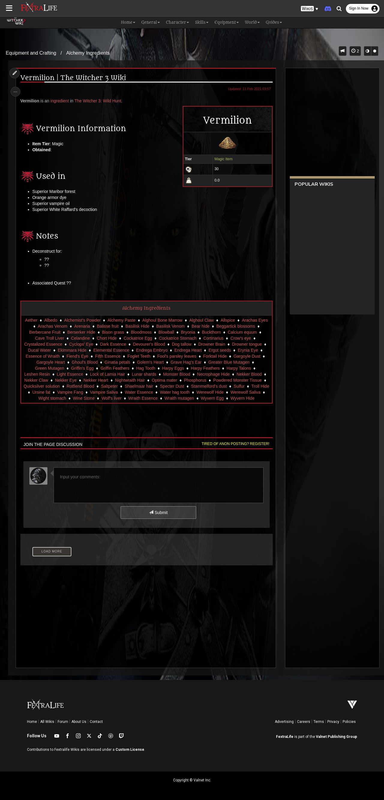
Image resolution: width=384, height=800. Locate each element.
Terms (319, 722)
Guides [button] (274, 22)
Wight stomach (83, 398)
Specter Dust (181, 386)
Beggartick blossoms (235, 326)
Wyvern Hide (146, 404)
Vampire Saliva (131, 392)
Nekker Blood (249, 374)
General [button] (150, 22)
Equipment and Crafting (31, 53)
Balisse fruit (107, 326)
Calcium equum (241, 332)
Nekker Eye (65, 380)
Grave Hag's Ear (185, 362)
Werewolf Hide (237, 392)
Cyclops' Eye (81, 344)
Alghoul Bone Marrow (162, 320)
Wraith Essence (173, 398)
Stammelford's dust (218, 386)
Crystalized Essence (43, 344)
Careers (303, 722)
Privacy (333, 722)
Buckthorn (211, 332)
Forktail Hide (215, 356)
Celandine (80, 338)
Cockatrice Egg (137, 338)
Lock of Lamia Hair (107, 374)
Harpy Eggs (173, 368)
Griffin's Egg (82, 368)
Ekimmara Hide (72, 350)
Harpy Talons (238, 368)
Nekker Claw (36, 380)
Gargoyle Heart (50, 362)
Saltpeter (118, 386)
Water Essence (166, 392)
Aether (31, 320)
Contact (96, 722)
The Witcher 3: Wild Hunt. (99, 100)
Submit (158, 518)
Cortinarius (213, 338)
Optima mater (164, 380)
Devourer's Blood (149, 344)
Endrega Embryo (151, 350)
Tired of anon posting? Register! (234, 450)
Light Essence (70, 374)
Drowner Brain (211, 344)
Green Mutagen (49, 368)
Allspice (227, 320)
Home (32, 722)
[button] (309, 9)
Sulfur (248, 386)
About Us (78, 722)
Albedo (50, 320)
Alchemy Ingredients (88, 53)
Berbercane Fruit (44, 332)
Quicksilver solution (50, 386)
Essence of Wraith (42, 356)
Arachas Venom (52, 326)
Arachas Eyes (255, 320)
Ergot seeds (219, 350)
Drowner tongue (247, 344)
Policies (349, 722)
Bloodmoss (141, 332)
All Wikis (47, 722)
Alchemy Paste (121, 320)
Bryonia (188, 332)
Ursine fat (68, 392)
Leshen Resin (37, 374)
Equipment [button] (226, 22)
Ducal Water (39, 350)
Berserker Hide (81, 332)
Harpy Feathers (205, 368)
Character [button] (177, 22)
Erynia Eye (248, 350)
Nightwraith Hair (130, 380)
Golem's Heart (150, 362)
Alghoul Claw (201, 320)
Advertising (284, 722)
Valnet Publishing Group (336, 737)
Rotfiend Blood (89, 386)
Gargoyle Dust (246, 356)
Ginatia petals (117, 362)
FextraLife (284, 737)
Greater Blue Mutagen (229, 362)
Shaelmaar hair (147, 386)
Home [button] (128, 22)
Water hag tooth (202, 392)
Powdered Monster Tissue (237, 380)
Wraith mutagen (209, 398)
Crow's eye (240, 338)
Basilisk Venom (170, 326)
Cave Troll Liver (49, 338)
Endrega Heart (188, 350)
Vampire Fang (97, 392)
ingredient (60, 100)
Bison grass (113, 332)
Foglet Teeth (138, 356)
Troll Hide (43, 392)
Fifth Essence (107, 356)
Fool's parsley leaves (176, 356)
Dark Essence (113, 344)
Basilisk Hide (137, 326)
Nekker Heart (95, 380)
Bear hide (200, 326)
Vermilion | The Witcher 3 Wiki (74, 78)
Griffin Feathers (114, 368)
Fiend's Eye (77, 356)
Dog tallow (181, 344)
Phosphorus (195, 380)
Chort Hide (107, 338)
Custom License (130, 749)
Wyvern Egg (242, 398)
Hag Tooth (145, 368)
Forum (63, 722)
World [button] (252, 22)
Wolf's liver (142, 398)
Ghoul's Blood (84, 362)
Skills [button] (201, 22)
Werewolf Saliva (47, 398)
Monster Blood (176, 374)
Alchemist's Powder (82, 320)
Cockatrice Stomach (177, 338)
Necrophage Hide (213, 374)
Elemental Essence (111, 350)
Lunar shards (144, 374)
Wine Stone (114, 398)
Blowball (166, 332)
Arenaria (82, 326)
